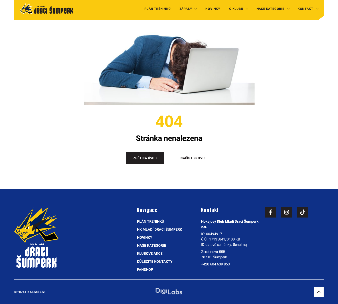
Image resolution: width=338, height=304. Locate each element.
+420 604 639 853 (215, 264)
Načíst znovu (192, 158)
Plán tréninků (157, 8)
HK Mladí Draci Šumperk (159, 229)
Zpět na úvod (145, 158)
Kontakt (305, 8)
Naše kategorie (270, 8)
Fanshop (145, 269)
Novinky (212, 8)
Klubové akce (149, 253)
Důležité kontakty (154, 261)
